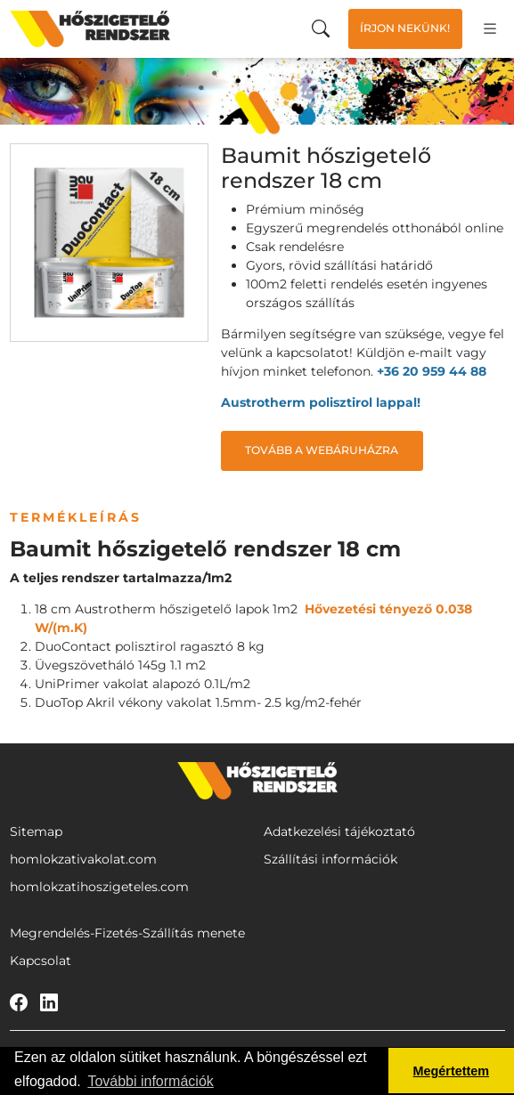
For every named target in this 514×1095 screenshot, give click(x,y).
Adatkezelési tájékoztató (339, 831)
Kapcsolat (40, 961)
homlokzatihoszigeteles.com (99, 887)
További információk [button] (150, 1081)
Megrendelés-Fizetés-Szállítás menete (127, 933)
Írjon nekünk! (405, 28)
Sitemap (36, 831)
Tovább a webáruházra (321, 450)
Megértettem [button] (451, 1071)
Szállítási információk (330, 859)
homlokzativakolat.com (83, 859)
